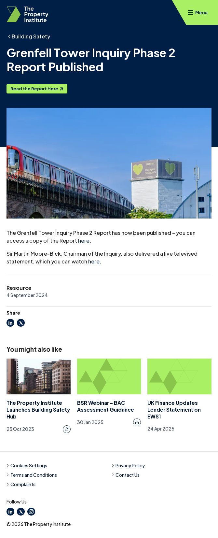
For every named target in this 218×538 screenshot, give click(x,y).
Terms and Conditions (32, 475)
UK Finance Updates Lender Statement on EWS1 (174, 409)
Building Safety (31, 36)
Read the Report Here (36, 88)
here (83, 240)
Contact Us (126, 475)
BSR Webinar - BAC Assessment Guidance (105, 406)
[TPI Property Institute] (27, 14)
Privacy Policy (128, 465)
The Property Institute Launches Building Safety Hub (38, 409)
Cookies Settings (27, 465)
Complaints (21, 484)
